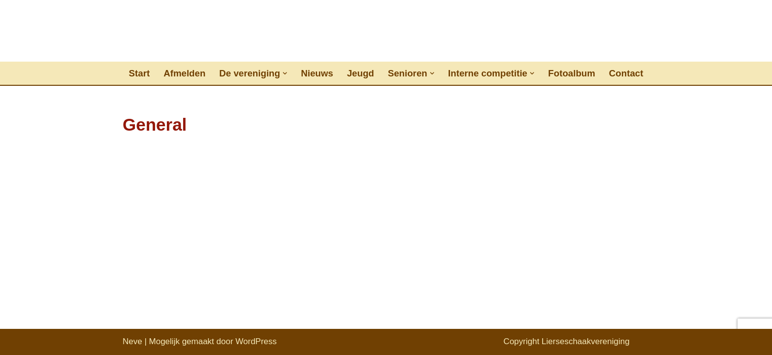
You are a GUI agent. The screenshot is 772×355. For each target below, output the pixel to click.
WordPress (256, 341)
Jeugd (360, 73)
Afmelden (184, 73)
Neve (132, 341)
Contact (626, 73)
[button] (285, 73)
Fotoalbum (571, 73)
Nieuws (317, 73)
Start (139, 73)
